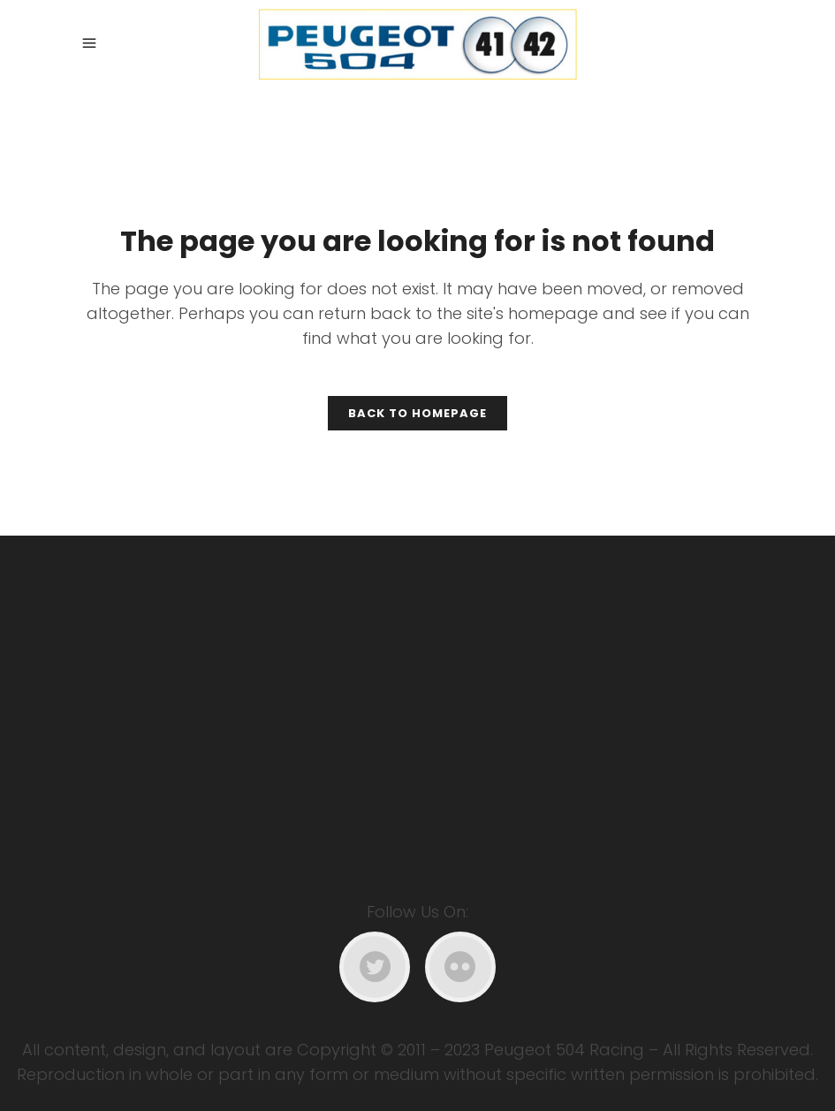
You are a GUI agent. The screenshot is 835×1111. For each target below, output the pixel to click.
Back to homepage (417, 413)
